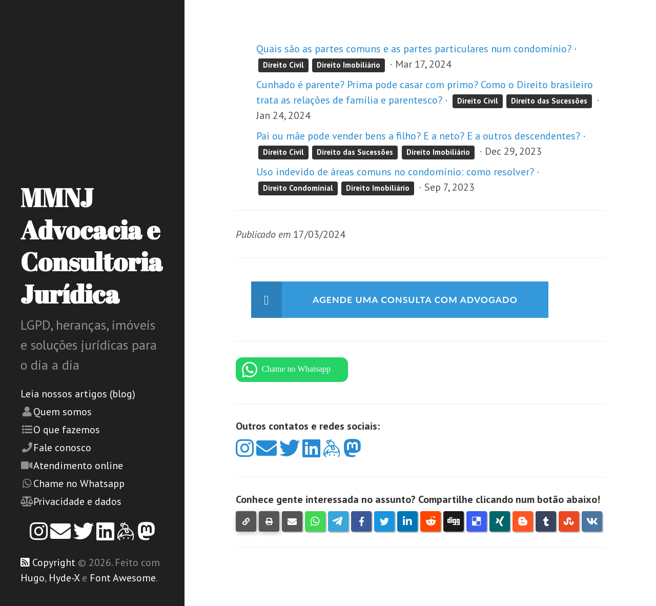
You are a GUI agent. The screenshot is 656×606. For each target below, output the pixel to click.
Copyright (53, 562)
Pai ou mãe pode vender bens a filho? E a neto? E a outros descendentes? (418, 136)
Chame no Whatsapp (79, 483)
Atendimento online (78, 465)
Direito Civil (283, 65)
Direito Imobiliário (348, 65)
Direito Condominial (298, 188)
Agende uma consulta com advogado (427, 300)
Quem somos (62, 411)
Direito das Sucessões (549, 101)
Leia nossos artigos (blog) (77, 393)
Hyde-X (64, 577)
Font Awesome (123, 577)
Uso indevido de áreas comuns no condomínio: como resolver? (395, 171)
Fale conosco (62, 447)
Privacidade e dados (77, 501)
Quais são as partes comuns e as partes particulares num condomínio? (413, 48)
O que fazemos (66, 429)
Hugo (32, 577)
